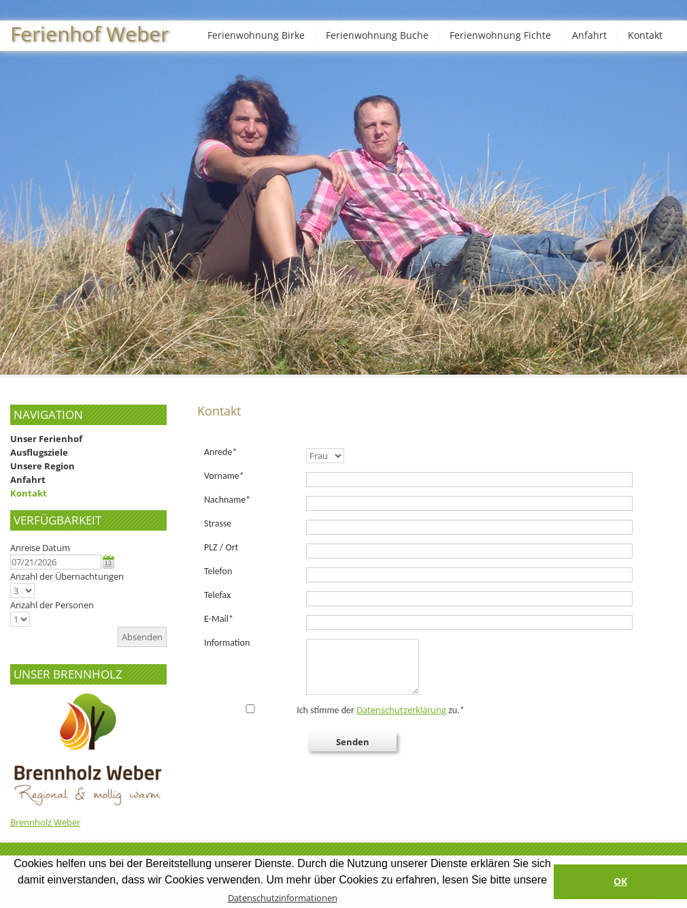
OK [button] (620, 881)
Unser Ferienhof (46, 439)
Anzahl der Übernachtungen (67, 576)
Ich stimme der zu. (335, 710)
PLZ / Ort (221, 547)
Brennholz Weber (45, 822)
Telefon (218, 571)
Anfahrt (589, 35)
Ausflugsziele (39, 452)
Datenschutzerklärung (401, 710)
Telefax (217, 595)
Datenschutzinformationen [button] (282, 898)
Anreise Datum (40, 548)
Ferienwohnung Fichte (500, 35)
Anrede (220, 452)
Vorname (224, 476)
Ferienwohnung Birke (256, 35)
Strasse (217, 523)
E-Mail (218, 619)
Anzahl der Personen (52, 605)
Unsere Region (42, 466)
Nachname (227, 499)
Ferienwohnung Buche (377, 35)
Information (227, 642)
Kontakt (645, 35)
